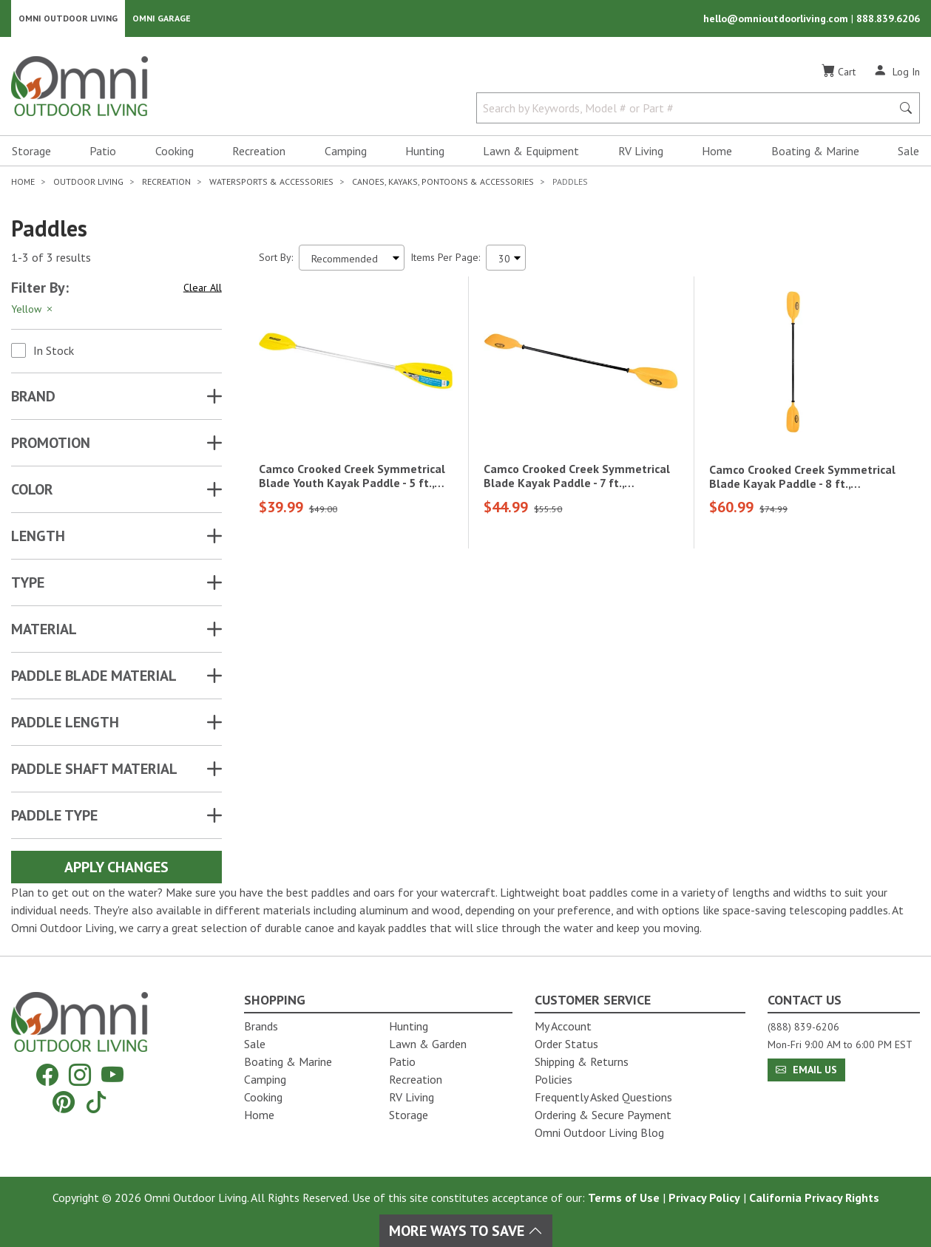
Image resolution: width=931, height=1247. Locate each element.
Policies (553, 1079)
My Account (563, 1026)
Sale (908, 152)
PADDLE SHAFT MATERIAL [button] (94, 770)
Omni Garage (161, 18)
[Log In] (896, 72)
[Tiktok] (96, 1101)
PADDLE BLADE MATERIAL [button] (94, 677)
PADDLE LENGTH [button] (65, 723)
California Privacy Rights (814, 1197)
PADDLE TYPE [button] (54, 816)
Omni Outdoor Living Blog (599, 1132)
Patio (102, 152)
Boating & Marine (815, 152)
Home (717, 152)
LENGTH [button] (38, 537)
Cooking (174, 152)
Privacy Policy (704, 1197)
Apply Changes (116, 868)
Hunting (424, 152)
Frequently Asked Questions (603, 1097)
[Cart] (839, 73)
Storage (31, 152)
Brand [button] (33, 397)
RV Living (640, 152)
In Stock (53, 351)
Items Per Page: (445, 258)
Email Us (806, 1069)
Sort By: (276, 258)
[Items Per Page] (506, 259)
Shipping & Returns (582, 1061)
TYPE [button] (27, 584)
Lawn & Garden (428, 1043)
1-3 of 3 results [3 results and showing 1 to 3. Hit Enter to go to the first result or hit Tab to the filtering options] (51, 259)
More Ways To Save (466, 1230)
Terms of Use (624, 1197)
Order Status (566, 1043)
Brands (261, 1026)
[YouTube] (112, 1075)
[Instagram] (80, 1075)
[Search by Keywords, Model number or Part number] (688, 109)
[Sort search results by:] (351, 259)
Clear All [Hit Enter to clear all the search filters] (202, 289)
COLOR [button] (32, 490)
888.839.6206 (888, 19)
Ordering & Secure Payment (603, 1114)
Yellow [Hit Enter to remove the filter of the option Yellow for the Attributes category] (33, 310)
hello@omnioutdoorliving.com (777, 19)
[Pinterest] (64, 1101)
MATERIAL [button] (44, 630)
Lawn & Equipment (531, 152)
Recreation (258, 152)
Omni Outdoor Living (68, 18)
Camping (346, 152)
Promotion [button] (50, 444)
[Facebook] (47, 1075)
